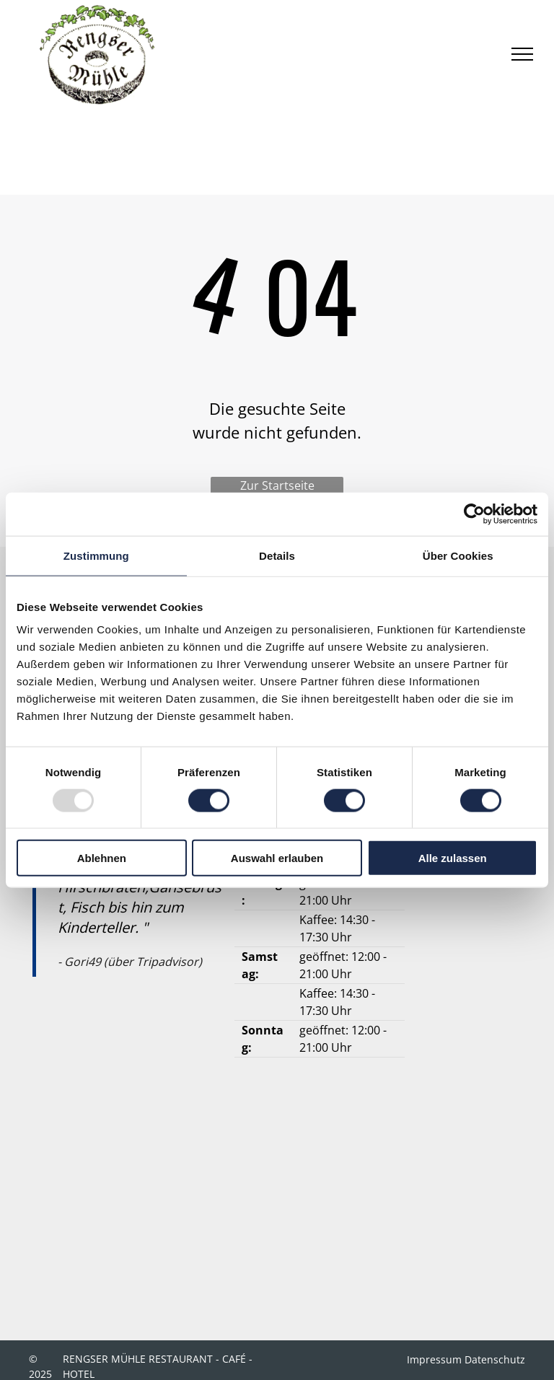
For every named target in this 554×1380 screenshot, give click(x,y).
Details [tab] (277, 555)
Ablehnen (101, 858)
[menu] (522, 54)
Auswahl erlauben (277, 858)
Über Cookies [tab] (458, 555)
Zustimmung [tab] (96, 555)
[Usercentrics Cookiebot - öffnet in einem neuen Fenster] (474, 513)
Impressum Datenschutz (466, 1359)
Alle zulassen (452, 858)
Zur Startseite (277, 485)
